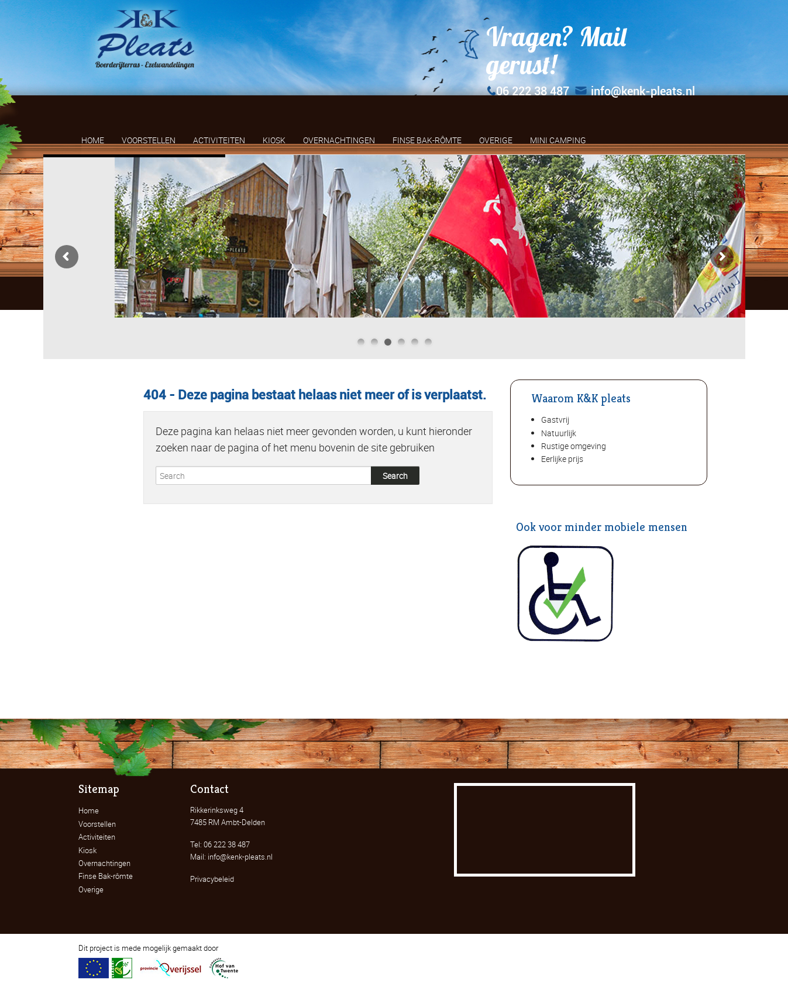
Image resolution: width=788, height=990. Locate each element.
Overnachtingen (104, 863)
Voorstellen (97, 824)
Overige (91, 889)
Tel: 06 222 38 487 (220, 844)
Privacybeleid (212, 879)
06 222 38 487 (527, 91)
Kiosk (87, 850)
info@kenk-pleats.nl (635, 91)
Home (88, 810)
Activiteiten (96, 837)
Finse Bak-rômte (105, 876)
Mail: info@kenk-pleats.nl (231, 856)
